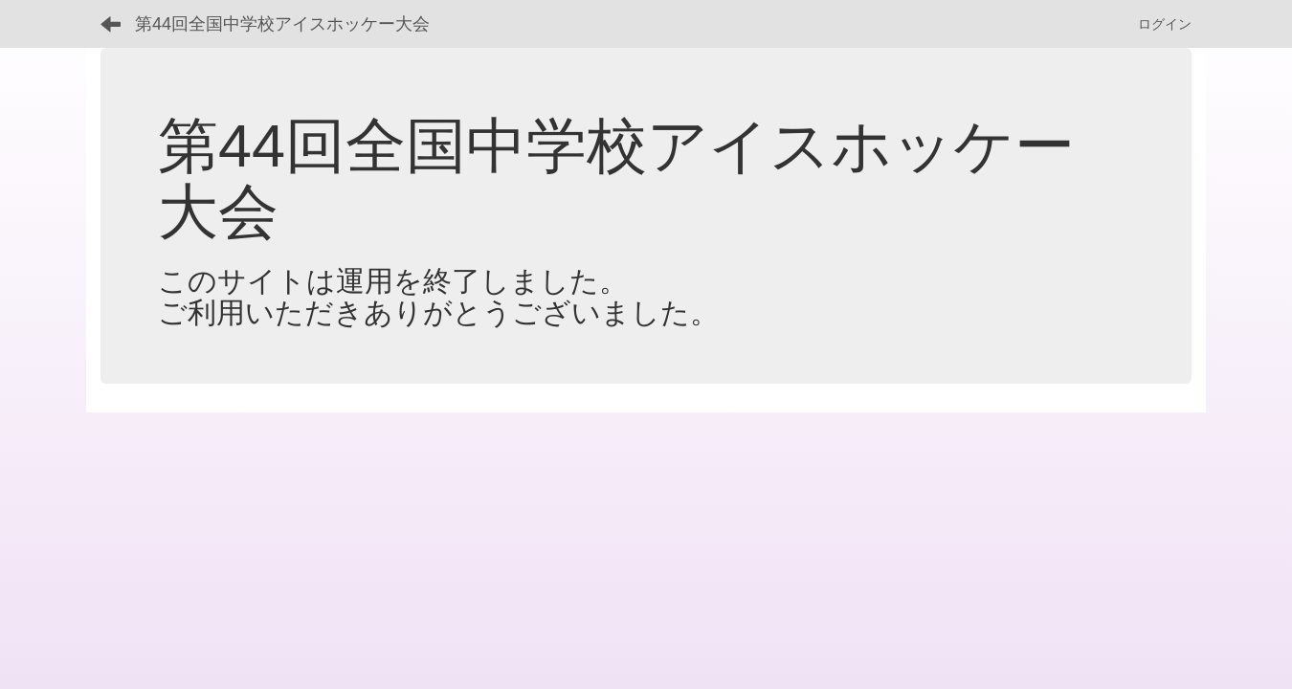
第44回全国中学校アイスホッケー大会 (282, 23)
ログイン (1165, 24)
